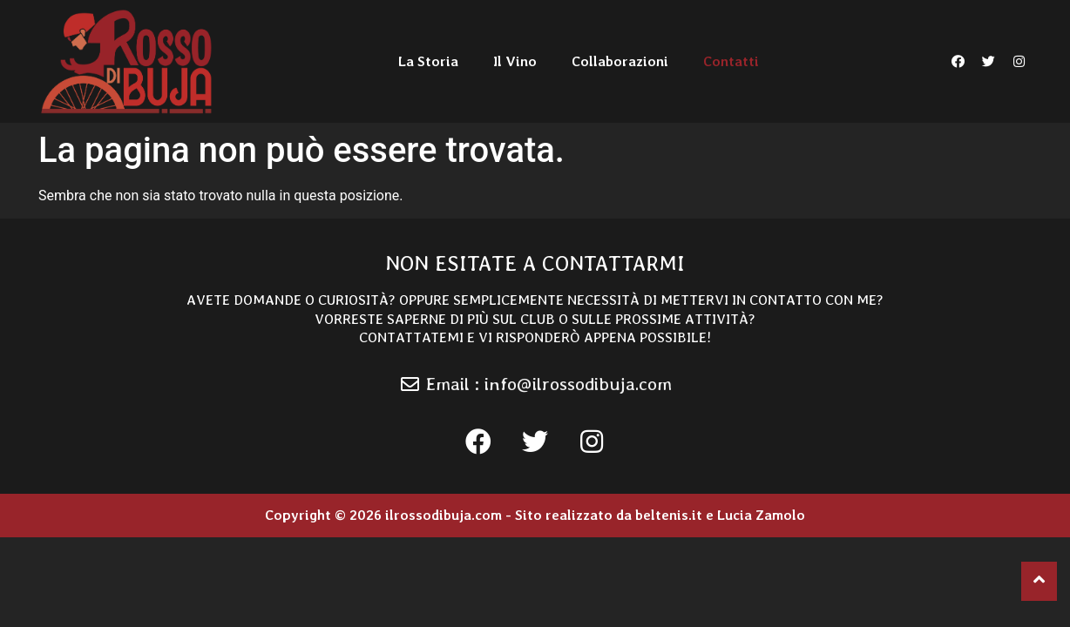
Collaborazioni (620, 61)
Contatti (731, 61)
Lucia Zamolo (761, 515)
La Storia (428, 61)
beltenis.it (668, 515)
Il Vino (515, 61)
